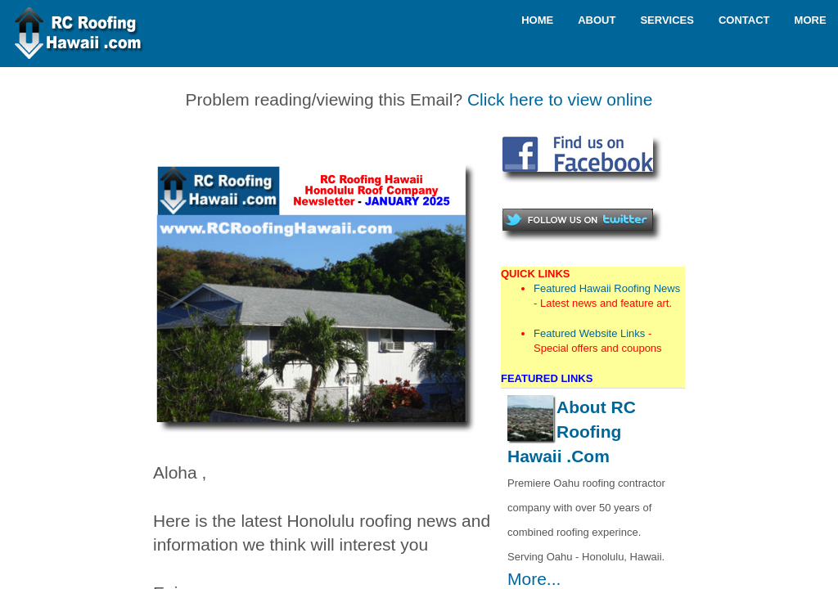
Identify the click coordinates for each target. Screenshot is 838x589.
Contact (744, 20)
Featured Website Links (589, 333)
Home (537, 20)
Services (667, 20)
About (596, 20)
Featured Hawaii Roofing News (607, 288)
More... (534, 578)
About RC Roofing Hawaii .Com (571, 431)
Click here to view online (559, 99)
